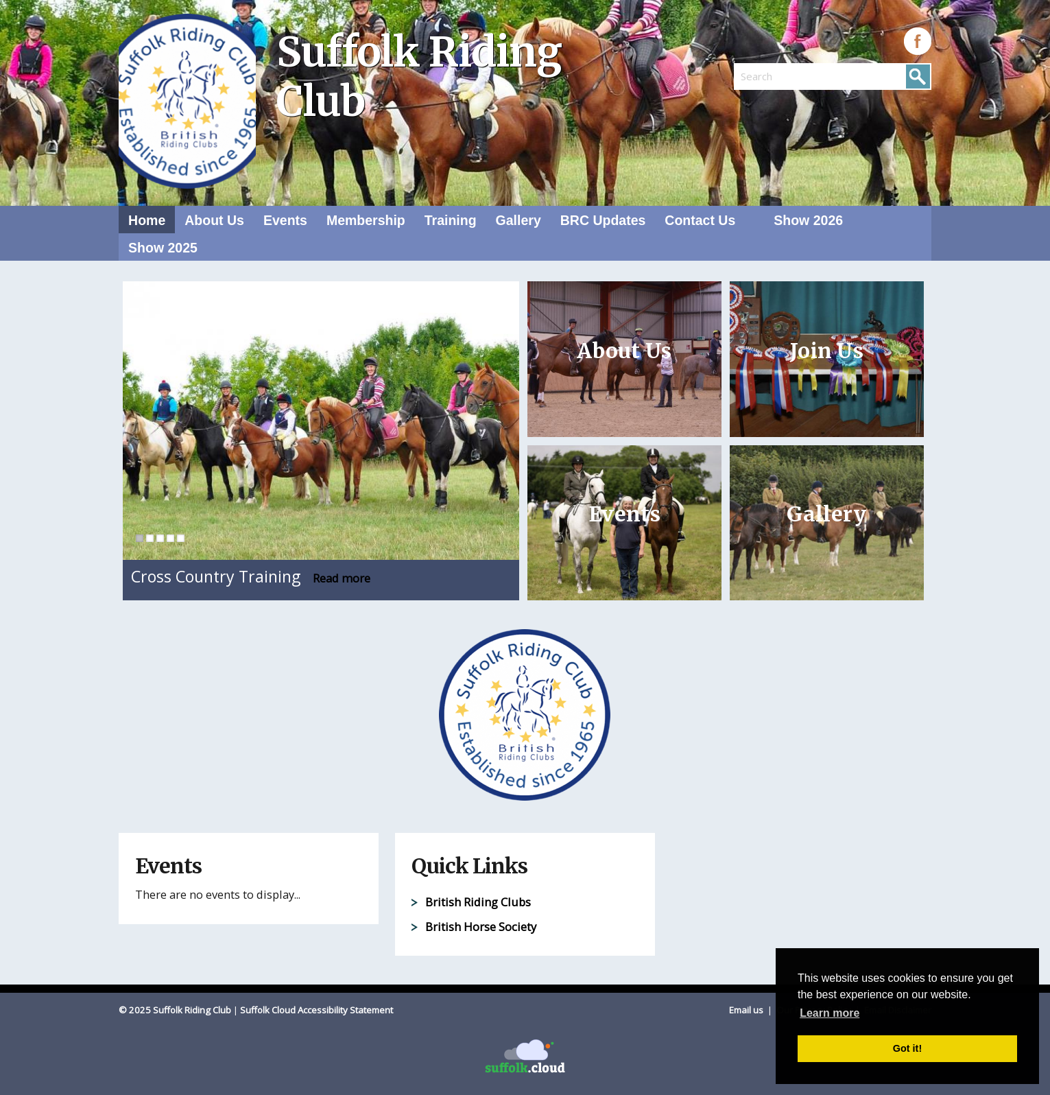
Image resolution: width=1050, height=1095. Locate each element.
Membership (365, 220)
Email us (747, 1010)
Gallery (518, 220)
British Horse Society (480, 926)
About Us (214, 220)
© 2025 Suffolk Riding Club (175, 1010)
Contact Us (700, 220)
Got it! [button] (907, 1048)
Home (146, 220)
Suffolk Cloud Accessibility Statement (316, 1010)
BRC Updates (603, 220)
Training (451, 220)
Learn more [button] (829, 1013)
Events (285, 220)
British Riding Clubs (478, 902)
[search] (783, 76)
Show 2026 (808, 220)
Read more (341, 578)
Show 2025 (163, 247)
